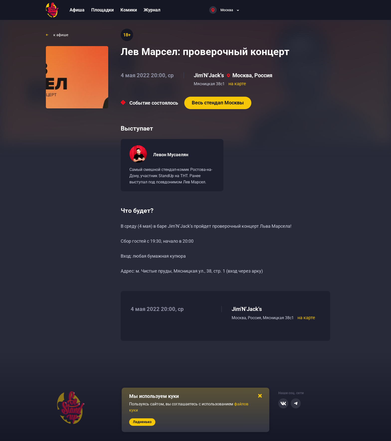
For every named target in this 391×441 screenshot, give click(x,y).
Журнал (152, 9)
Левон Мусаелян (170, 154)
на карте (237, 83)
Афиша (77, 9)
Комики (128, 9)
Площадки (102, 9)
